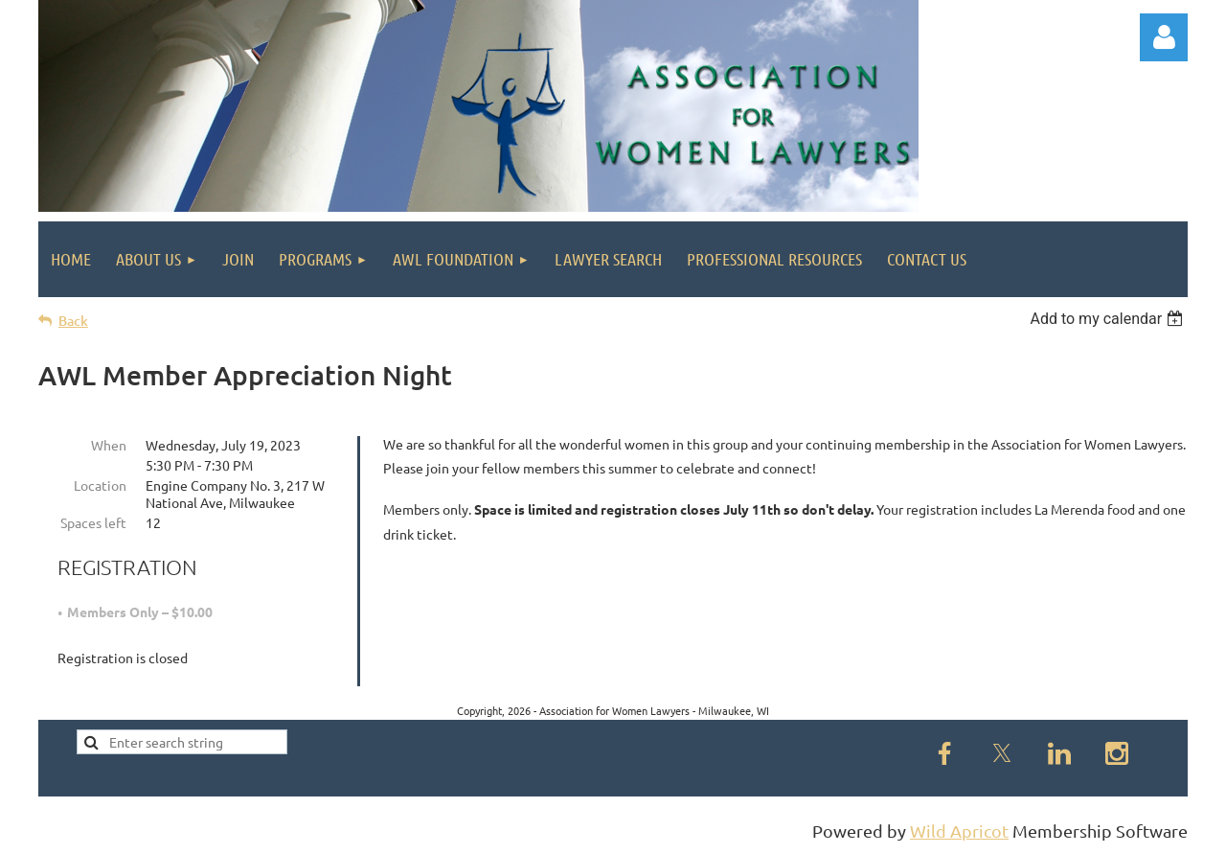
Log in (1164, 37)
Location (100, 485)
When (108, 444)
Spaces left (93, 522)
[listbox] (1109, 319)
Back (73, 321)
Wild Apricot (959, 830)
